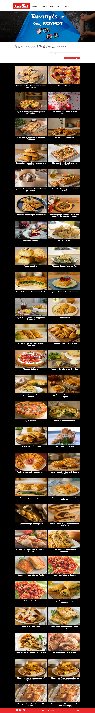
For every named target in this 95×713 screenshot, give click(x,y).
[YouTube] (23, 710)
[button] (35, 6)
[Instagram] (20, 710)
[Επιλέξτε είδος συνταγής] (64, 54)
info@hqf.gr (28, 711)
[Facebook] (17, 710)
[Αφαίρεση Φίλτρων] (72, 58)
